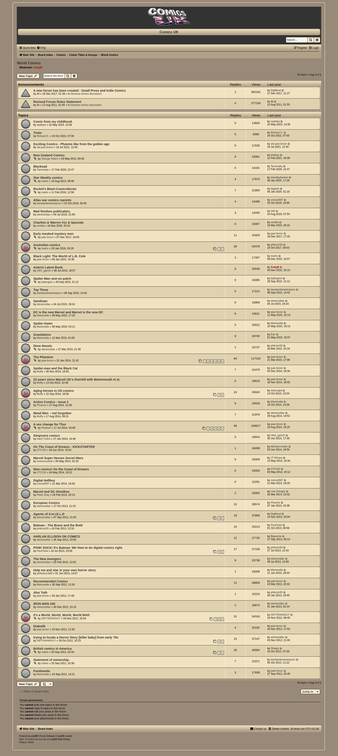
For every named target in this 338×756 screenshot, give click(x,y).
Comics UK (169, 32)
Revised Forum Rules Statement (57, 102)
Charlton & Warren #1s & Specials (58, 222)
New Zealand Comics (48, 155)
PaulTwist (276, 525)
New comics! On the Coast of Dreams (61, 469)
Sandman (40, 301)
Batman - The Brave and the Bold (57, 525)
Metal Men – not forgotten (52, 413)
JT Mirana (276, 457)
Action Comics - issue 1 (51, 402)
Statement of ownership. (51, 660)
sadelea (41, 124)
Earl (273, 334)
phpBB (34, 736)
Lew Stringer (278, 491)
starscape (276, 390)
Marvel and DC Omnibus (51, 491)
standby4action (279, 177)
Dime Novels (42, 346)
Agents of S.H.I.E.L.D (48, 514)
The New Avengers (47, 559)
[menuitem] (41, 47)
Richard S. (43, 136)
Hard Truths (43, 438)
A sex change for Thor (49, 424)
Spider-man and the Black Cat (55, 368)
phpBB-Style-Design (60, 739)
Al (38, 93)
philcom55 (277, 244)
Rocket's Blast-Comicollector (55, 189)
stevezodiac (44, 214)
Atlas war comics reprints (52, 200)
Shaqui (275, 648)
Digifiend (276, 90)
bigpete (275, 188)
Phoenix (41, 405)
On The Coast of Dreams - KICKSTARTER (64, 447)
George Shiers (49, 158)
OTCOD (41, 450)
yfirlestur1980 (45, 573)
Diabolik (39, 626)
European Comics (46, 503)
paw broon (47, 237)
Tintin (37, 133)
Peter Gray (43, 494)
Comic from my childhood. (53, 121)
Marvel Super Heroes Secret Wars (58, 458)
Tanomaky (43, 169)
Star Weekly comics (48, 177)
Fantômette (41, 671)
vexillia (41, 225)
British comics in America (52, 648)
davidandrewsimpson (49, 203)
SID (273, 211)
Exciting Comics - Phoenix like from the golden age (71, 144)
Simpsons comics (46, 435)
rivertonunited (45, 461)
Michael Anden (279, 446)
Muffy (40, 371)
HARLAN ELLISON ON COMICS (56, 536)
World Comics (29, 63)
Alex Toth (40, 592)
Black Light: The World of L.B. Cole (59, 256)
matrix (45, 181)
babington (47, 282)
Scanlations (42, 334)
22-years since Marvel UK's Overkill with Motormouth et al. (76, 379)
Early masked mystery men (53, 233)
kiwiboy (275, 155)
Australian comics (46, 245)
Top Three (40, 290)
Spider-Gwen (43, 323)
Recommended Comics (50, 581)
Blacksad (40, 166)
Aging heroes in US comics (53, 390)
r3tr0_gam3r (44, 270)
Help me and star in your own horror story (64, 570)
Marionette (43, 315)
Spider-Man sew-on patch (52, 278)
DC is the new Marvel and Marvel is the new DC (68, 312)
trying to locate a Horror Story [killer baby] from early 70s (75, 637)
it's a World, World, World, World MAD (61, 615)
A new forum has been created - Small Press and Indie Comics (79, 90)
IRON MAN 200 (44, 603)
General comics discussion (86, 93)
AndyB (38, 67)
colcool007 (277, 199)
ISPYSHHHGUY (50, 618)
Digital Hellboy (44, 480)
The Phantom (43, 357)
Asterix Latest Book (48, 267)
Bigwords (276, 536)
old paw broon (45, 147)
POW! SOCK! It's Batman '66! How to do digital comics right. (78, 547)
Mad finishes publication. (51, 211)
